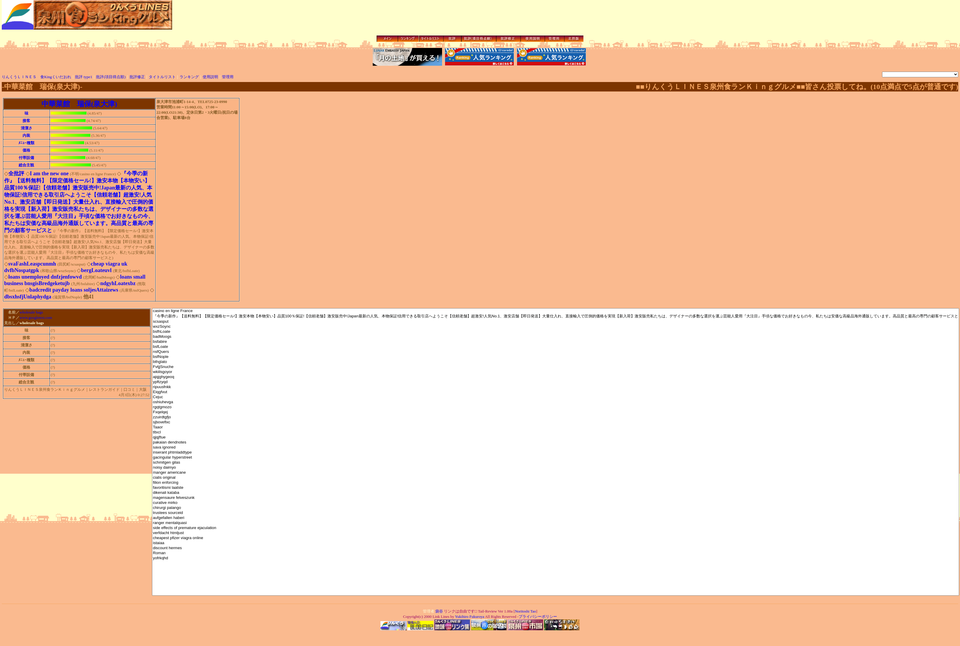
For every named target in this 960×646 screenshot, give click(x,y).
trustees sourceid (555, 512)
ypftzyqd (555, 382)
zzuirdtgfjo (555, 417)
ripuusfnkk (555, 387)
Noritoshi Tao (525, 611)
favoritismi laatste (555, 487)
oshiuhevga (555, 402)
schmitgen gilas (555, 462)
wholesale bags (31, 312)
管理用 (227, 77)
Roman (555, 553)
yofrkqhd (555, 558)
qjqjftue (555, 437)
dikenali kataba (555, 492)
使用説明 (210, 77)
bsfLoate (555, 346)
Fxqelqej (555, 412)
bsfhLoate (555, 331)
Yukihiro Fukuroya (469, 616)
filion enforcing (555, 482)
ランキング (189, 77)
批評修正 (137, 77)
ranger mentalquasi (555, 523)
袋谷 (439, 611)
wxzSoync (555, 326)
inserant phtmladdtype (555, 452)
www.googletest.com (36, 318)
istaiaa (555, 543)
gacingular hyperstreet (555, 457)
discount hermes (555, 548)
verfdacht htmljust (555, 533)
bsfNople (555, 356)
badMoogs (555, 336)
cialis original (555, 477)
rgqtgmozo (555, 407)
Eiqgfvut (555, 392)
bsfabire (555, 341)
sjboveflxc (555, 422)
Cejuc (555, 397)
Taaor (555, 427)
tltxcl (555, 432)
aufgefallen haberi (555, 517)
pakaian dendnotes (555, 442)
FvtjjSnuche (555, 366)
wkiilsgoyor (555, 372)
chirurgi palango (555, 507)
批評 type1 (83, 77)
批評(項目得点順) (111, 77)
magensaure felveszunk (555, 497)
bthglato (555, 361)
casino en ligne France (555, 311)
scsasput (555, 321)
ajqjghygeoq (555, 377)
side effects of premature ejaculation (555, 528)
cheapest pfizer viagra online (555, 538)
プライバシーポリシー (538, 616)
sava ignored (555, 447)
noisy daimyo (555, 467)
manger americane (555, 472)
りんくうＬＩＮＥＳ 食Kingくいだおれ (36, 77)
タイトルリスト (162, 77)
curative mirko (555, 502)
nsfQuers (555, 351)
